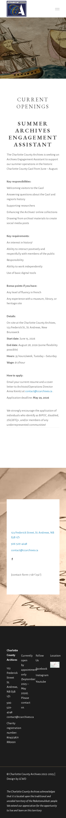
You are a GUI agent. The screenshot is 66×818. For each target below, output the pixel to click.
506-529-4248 (19, 543)
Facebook (41, 668)
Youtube (41, 681)
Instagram (42, 675)
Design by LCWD (16, 778)
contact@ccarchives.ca (38, 391)
